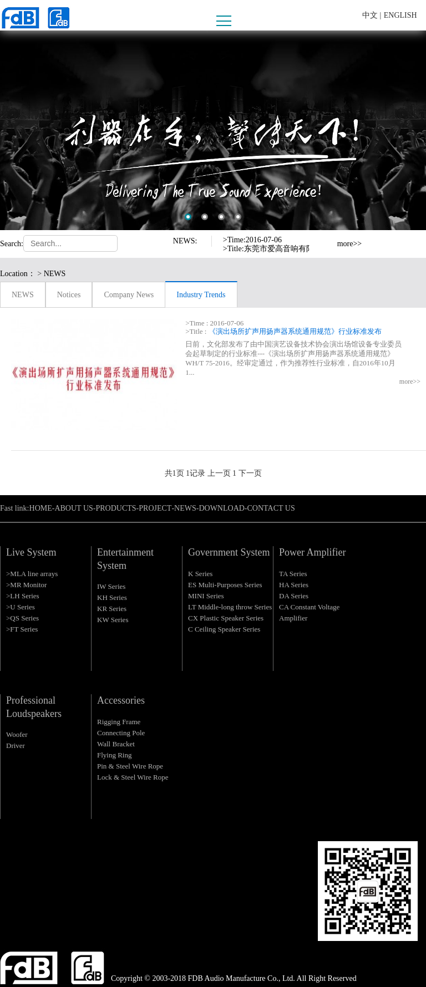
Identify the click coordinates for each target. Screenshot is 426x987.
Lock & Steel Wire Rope (132, 777)
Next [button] (325, 249)
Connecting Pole (121, 733)
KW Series (112, 619)
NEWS (23, 295)
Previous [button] (325, 239)
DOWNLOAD (221, 508)
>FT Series (22, 629)
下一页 (250, 473)
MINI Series (206, 596)
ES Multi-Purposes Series (225, 585)
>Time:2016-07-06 (252, 240)
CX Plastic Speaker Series (225, 618)
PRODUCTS (115, 508)
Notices (69, 295)
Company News (129, 295)
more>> (349, 244)
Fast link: (14, 508)
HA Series (293, 585)
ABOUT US (73, 508)
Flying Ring (114, 755)
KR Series (111, 608)
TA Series (293, 573)
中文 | (371, 15)
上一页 (219, 473)
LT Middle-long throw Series (230, 607)
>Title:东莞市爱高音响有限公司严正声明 (292, 249)
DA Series (293, 596)
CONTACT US (271, 508)
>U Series (20, 607)
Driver (15, 745)
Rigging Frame (118, 722)
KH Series (112, 597)
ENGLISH (400, 15)
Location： (18, 273)
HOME (40, 508)
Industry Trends (200, 295)
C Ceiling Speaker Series (224, 629)
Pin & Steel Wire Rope (130, 766)
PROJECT (155, 508)
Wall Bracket (116, 744)
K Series (200, 573)
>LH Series (22, 596)
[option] (213, 130)
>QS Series (22, 618)
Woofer (17, 734)
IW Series (111, 586)
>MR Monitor (26, 585)
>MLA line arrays (32, 573)
